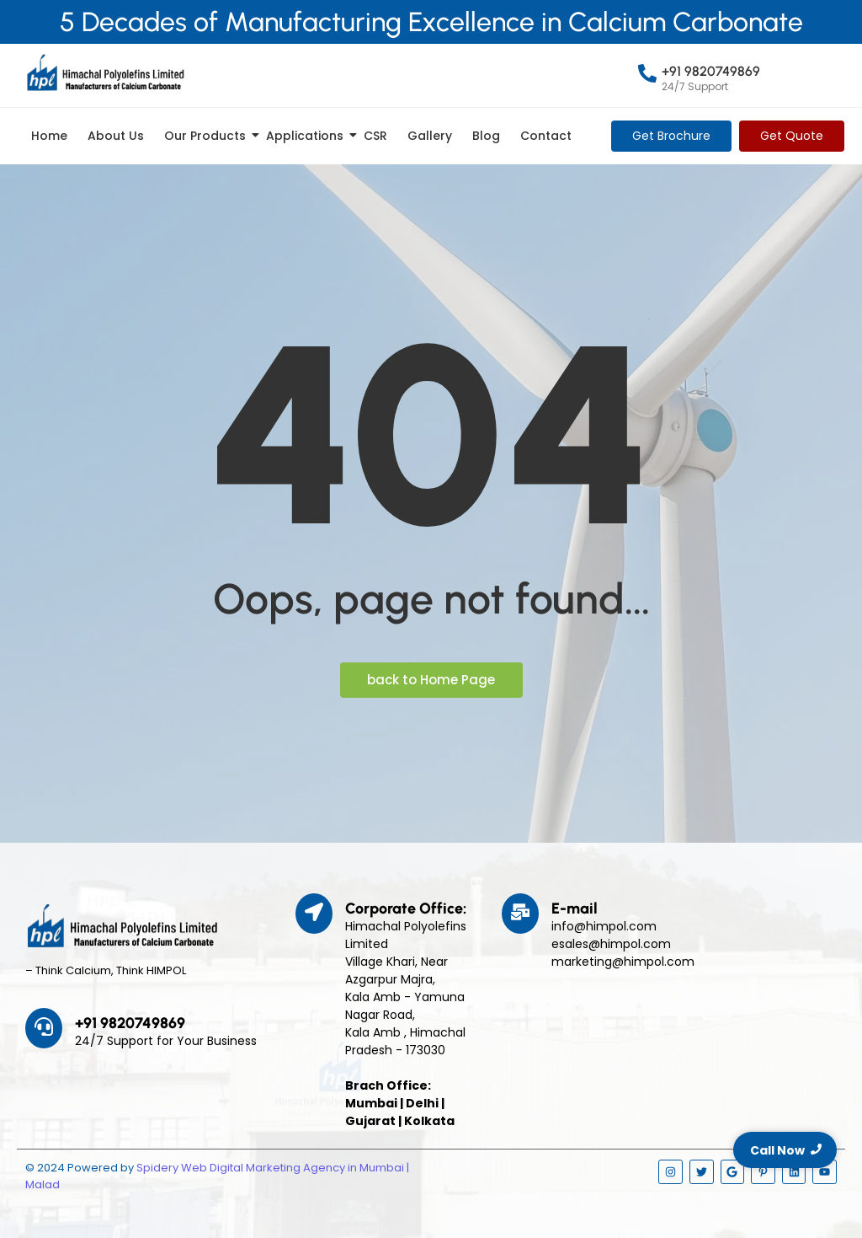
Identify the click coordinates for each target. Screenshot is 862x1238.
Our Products (208, 135)
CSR (375, 135)
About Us (116, 135)
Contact (546, 135)
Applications (307, 135)
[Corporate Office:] (314, 913)
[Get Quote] (791, 136)
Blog (486, 135)
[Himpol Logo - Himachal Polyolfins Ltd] (105, 72)
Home (49, 135)
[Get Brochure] (671, 136)
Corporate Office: (405, 908)
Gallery (429, 135)
